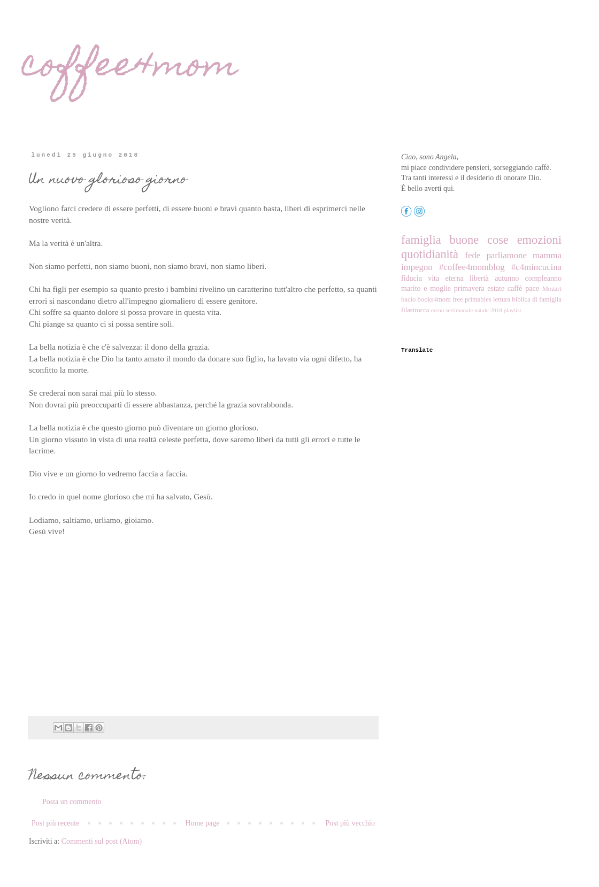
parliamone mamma (524, 255)
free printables (472, 299)
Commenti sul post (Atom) (102, 841)
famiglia (421, 239)
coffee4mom (129, 67)
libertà (479, 278)
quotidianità (429, 254)
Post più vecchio (350, 823)
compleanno (543, 278)
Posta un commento (71, 802)
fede (472, 255)
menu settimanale (452, 310)
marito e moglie (426, 288)
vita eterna (446, 278)
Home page (202, 823)
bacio (408, 299)
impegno (417, 267)
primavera (469, 288)
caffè (515, 288)
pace (532, 288)
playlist (512, 310)
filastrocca (415, 310)
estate (495, 288)
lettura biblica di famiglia (527, 299)
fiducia (411, 278)
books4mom (434, 299)
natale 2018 (488, 310)
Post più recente (55, 823)
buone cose (478, 239)
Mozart (552, 288)
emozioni (539, 239)
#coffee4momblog (472, 267)
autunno (507, 278)
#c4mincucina (536, 267)
